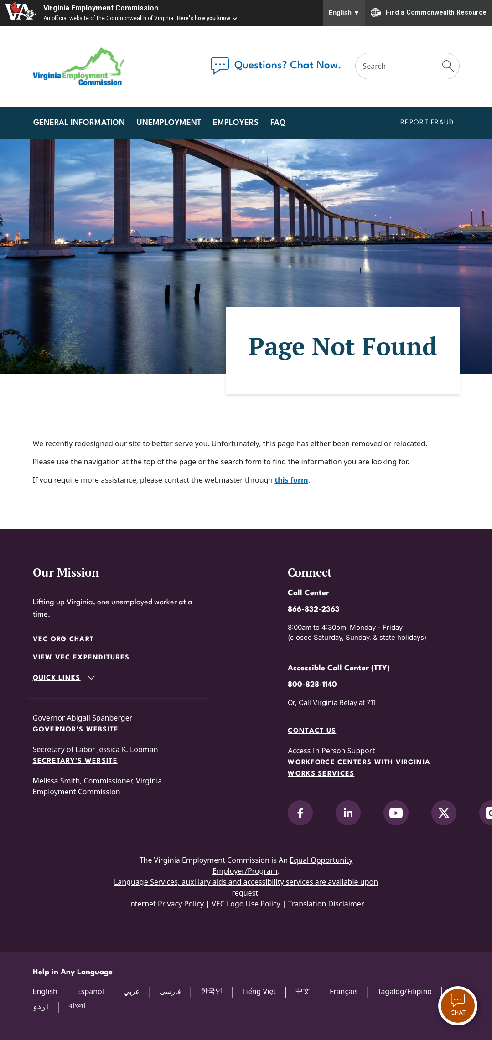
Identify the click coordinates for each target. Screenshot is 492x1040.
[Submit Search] (448, 66)
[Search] (397, 66)
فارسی (170, 991)
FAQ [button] (277, 123)
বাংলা (77, 1005)
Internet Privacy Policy (166, 904)
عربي (132, 991)
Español (90, 991)
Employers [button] (236, 123)
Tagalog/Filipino (405, 991)
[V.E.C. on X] (443, 812)
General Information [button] (79, 123)
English (344, 12)
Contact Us (312, 731)
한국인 (212, 991)
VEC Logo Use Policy (246, 904)
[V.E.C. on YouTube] (396, 812)
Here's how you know (203, 18)
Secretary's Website (75, 761)
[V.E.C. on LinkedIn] (348, 812)
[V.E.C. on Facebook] (300, 812)
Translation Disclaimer (326, 904)
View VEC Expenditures (81, 657)
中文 (302, 991)
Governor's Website (76, 729)
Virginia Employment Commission (100, 8)
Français (344, 991)
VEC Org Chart (63, 639)
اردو (41, 1006)
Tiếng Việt (259, 991)
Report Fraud (427, 122)
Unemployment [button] (169, 123)
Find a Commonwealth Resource (429, 12)
